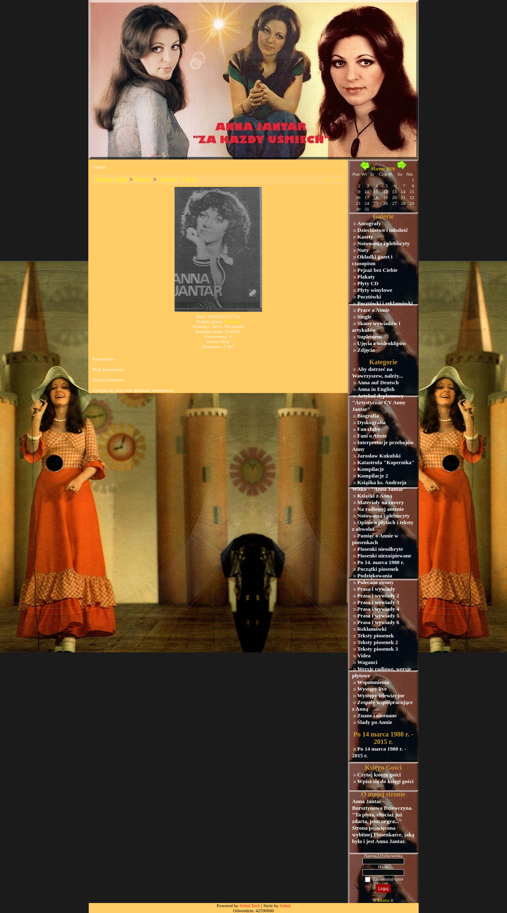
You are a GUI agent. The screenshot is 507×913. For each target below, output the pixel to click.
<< (328, 180)
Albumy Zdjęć (111, 180)
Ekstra (383, 900)
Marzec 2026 (383, 168)
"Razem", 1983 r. (178, 180)
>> (338, 180)
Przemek (232, 321)
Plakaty (143, 180)
